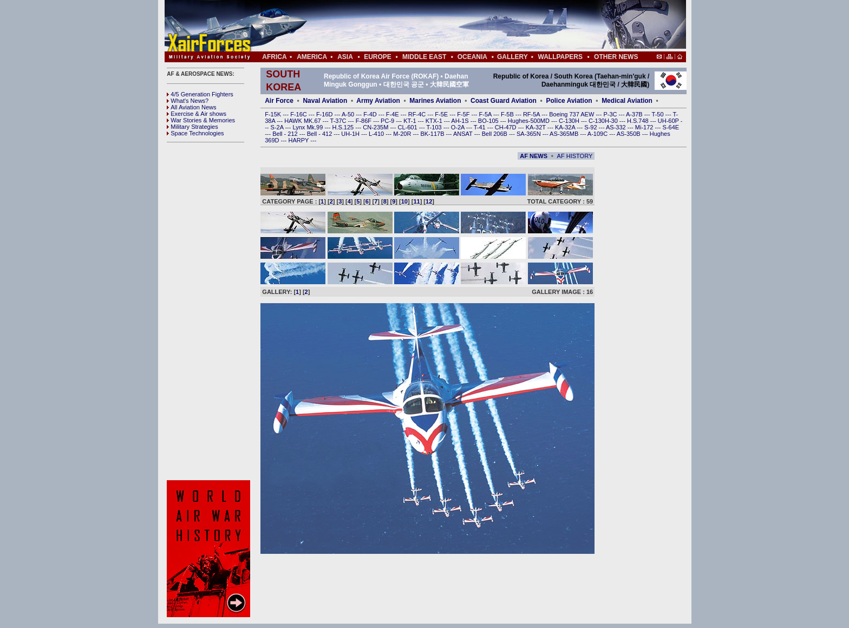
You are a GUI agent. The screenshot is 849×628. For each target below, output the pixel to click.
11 (416, 201)
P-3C (610, 114)
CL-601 (408, 127)
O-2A (458, 127)
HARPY (300, 140)
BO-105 (489, 120)
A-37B (635, 114)
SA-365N (530, 133)
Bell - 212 (285, 133)
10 (404, 201)
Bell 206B (495, 133)
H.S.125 (343, 127)
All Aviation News (191, 107)
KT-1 (410, 120)
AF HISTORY (575, 156)
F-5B (508, 114)
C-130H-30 (604, 120)
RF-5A (532, 114)
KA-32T (536, 127)
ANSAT (463, 133)
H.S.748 (638, 120)
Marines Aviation (435, 100)
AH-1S (460, 120)
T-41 (480, 127)
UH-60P (669, 120)
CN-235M (376, 127)
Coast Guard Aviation (504, 100)
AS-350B (629, 133)
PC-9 (388, 120)
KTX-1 (435, 120)
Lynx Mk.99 (309, 127)
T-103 (434, 127)
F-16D (325, 114)
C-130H (570, 120)
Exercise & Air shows (196, 113)
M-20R (403, 133)
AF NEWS (533, 156)
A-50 (349, 114)
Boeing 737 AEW (572, 114)
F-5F (464, 114)
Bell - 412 (320, 133)
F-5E (442, 114)
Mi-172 (645, 127)
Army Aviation (378, 100)
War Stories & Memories (201, 120)
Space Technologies (195, 133)
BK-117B (433, 133)
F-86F (364, 120)
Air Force (279, 100)
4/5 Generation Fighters (201, 94)
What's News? (187, 100)
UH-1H (351, 133)
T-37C (339, 120)
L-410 (377, 133)
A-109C (598, 133)
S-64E (671, 127)
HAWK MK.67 (303, 120)
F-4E (393, 114)
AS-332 (617, 127)
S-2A (278, 127)
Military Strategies (192, 126)
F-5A (486, 114)
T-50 (658, 114)
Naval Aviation (325, 100)
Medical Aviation (627, 100)
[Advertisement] (457, 26)
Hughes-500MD (529, 120)
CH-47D (506, 127)
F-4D (370, 114)
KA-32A (566, 127)
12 (429, 201)
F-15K (274, 114)
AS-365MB (565, 133)
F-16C (299, 114)
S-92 (591, 127)
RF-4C (417, 114)
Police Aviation (569, 100)
